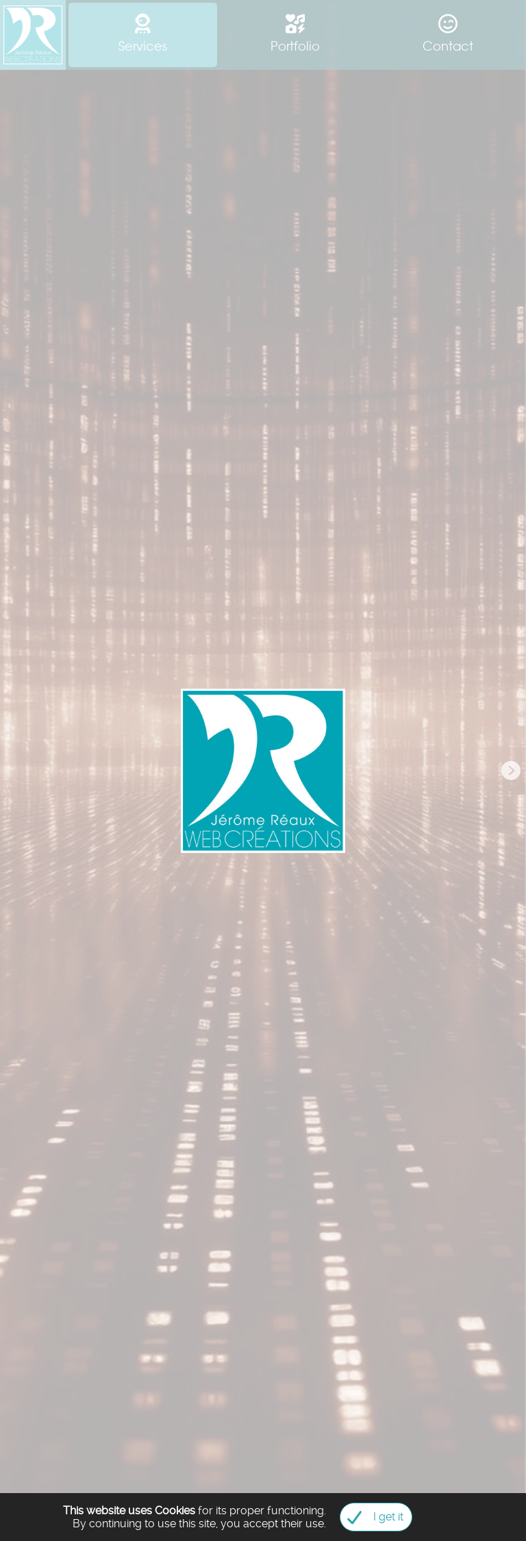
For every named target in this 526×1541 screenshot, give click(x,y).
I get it (371, 1517)
